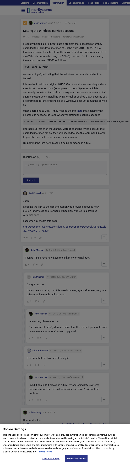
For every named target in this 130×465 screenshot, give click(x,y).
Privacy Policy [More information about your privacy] (45, 455)
